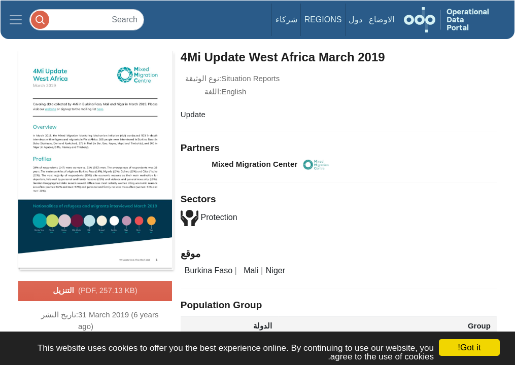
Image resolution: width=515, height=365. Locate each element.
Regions (323, 19)
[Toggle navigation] (15, 20)
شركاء (286, 19)
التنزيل (95, 291)
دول (355, 19)
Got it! (469, 347)
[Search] (86, 19)
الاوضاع (381, 19)
